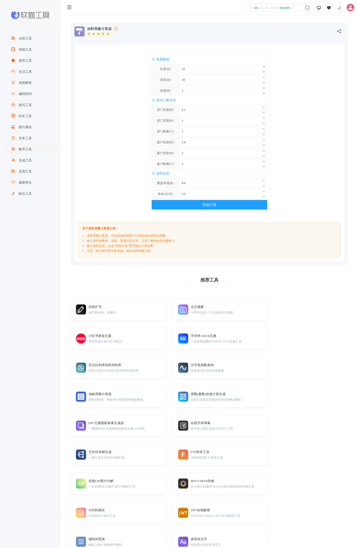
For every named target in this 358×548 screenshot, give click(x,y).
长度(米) (165, 69)
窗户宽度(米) (165, 153)
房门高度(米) (165, 110)
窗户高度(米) (165, 142)
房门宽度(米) (165, 120)
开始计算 (209, 205)
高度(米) (165, 90)
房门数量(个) (165, 131)
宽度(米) (165, 80)
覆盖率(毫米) (165, 183)
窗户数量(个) (165, 164)
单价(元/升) (165, 194)
